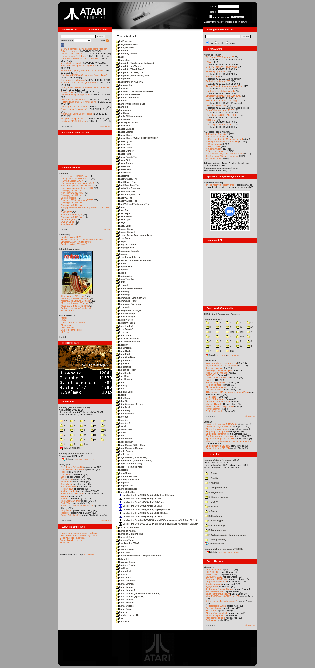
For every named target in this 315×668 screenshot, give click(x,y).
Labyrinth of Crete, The (129, 72)
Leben (121, 263)
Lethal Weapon (125, 323)
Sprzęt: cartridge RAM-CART (220, 438)
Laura (120, 207)
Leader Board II (125, 232)
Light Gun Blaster (127, 357)
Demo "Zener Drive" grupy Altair (221, 67)
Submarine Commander (73, 469)
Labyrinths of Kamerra (129, 82)
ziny (230, 351)
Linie (120, 388)
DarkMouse (211, 620)
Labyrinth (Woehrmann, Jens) (133, 75)
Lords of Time (125, 537)
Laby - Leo (123, 60)
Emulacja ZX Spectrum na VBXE (77, 200)
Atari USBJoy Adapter (216, 429)
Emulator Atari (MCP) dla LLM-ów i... (224, 96)
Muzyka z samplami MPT (73, 118)
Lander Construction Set (130, 104)
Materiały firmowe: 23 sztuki (74, 303)
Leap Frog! (123, 238)
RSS (105, 40)
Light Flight (123, 354)
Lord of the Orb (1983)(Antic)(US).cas (140, 506)
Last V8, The (124, 198)
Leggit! (121, 273)
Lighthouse (123, 367)
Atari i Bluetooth (213, 569)
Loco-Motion (124, 438)
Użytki (221, 43)
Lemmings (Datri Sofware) (131, 298)
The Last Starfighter (71, 501)
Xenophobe (66, 484)
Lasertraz (122, 176)
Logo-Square (124, 473)
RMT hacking (212, 76)
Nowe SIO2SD (213, 574)
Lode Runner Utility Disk (130, 445)
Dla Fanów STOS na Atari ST (220, 57)
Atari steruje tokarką (215, 618)
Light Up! (122, 363)
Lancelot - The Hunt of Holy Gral (134, 91)
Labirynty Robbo (126, 53)
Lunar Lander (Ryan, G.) (130, 596)
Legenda (122, 269)
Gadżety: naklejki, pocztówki (219, 436)
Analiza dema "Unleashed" (74, 109)
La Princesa (124, 41)
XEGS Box (211, 610)
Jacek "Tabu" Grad (215, 399)
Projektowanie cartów (216, 581)
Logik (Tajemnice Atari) (129, 467)
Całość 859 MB (214, 543)
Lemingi (122, 285)
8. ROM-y (211, 506)
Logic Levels (124, 454)
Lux (119, 618)
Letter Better (124, 335)
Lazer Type (123, 219)
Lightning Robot (126, 370)
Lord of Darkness (126, 489)
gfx (250, 327)
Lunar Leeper (124, 599)
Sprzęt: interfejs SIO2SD (218, 448)
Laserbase (123, 166)
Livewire (122, 420)
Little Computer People (129, 404)
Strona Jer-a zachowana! (73, 80)
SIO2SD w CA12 (214, 577)
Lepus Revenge (125, 313)
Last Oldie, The (125, 191)
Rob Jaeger (211, 397)
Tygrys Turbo (212, 586)
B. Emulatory (213, 516)
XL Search (66, 332)
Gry (211, 43)
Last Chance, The (126, 179)
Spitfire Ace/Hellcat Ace (72, 493)
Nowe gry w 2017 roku (72, 195)
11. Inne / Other (213, 158)
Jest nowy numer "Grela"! (73, 99)
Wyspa (64, 496)
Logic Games (124, 451)
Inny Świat (66, 510)
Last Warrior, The (126, 201)
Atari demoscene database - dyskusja (78, 535)
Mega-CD (210, 120)
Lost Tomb (123, 552)
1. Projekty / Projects (216, 134)
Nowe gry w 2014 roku (72, 217)
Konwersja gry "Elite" (216, 71)
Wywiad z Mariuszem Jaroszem (221, 363)
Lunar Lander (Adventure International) (138, 593)
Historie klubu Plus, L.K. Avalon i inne (79, 102)
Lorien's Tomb (125, 540)
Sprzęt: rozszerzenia (216, 434)
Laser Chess (124, 135)
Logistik (122, 470)
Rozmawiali (210, 360)
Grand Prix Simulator (71, 515)
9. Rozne (211, 511)
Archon (64, 498)
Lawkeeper (123, 213)
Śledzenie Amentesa (216, 387)
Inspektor (65, 513)
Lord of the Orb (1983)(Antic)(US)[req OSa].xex (145, 509)
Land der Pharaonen (128, 94)
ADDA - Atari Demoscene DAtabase (222, 314)
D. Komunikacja (215, 525)
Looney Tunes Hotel (128, 479)
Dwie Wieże (67, 503)
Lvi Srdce (122, 621)
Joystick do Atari (214, 584)
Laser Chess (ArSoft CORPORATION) (137, 138)
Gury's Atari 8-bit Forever (73, 322)
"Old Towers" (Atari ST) (72, 467)
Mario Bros (66, 481)
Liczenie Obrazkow (127, 338)
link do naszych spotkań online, (221, 185)
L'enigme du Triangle (128, 310)
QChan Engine (68, 222)
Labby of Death (125, 47)
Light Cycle (123, 351)
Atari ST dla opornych (71, 214)
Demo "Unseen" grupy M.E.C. (220, 110)
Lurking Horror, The (128, 615)
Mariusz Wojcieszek (215, 382)
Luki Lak (122, 568)
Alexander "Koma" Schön (218, 401)
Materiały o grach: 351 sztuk (75, 305)
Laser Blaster (124, 132)
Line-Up (121, 385)
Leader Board (124, 229)
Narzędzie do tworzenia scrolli (75, 178)
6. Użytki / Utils (213, 146)
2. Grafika (211, 478)
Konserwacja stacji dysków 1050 (77, 185)
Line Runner (124, 379)
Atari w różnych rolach (216, 613)
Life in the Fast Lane (128, 341)
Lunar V (121, 612)
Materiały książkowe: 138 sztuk (76, 301)
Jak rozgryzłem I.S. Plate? (74, 106)
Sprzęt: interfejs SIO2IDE (218, 446)
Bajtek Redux (67, 310)
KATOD (209, 380)
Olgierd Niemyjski (214, 411)
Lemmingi (123, 294)
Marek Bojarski (213, 409)
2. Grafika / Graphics (216, 136)
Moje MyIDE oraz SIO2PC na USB (223, 596)
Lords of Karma (125, 531)
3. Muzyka (212, 483)
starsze (107, 229)
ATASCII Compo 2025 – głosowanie (78, 82)
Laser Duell (123, 144)
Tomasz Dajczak (214, 368)
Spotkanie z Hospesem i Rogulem (77, 65)
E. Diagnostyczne (216, 530)
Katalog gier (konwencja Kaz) (74, 407)
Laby (120, 57)
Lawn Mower (124, 216)
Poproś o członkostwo (236, 22)
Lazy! (120, 222)
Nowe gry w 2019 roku (72, 193)
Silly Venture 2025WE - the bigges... (223, 100)
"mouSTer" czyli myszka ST (219, 426)
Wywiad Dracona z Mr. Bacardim (222, 365)
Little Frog (123, 410)
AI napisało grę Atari (71, 63)
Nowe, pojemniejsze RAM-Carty (221, 424)
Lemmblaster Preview (129, 288)
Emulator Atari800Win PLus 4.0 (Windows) (82, 239)
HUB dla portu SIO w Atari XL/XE (222, 115)
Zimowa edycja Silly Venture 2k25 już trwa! (82, 70)
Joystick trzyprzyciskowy (218, 594)
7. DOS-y (211, 502)
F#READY (211, 375)
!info (230, 332)
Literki (121, 395)
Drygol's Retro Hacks (71, 330)
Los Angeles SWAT (127, 543)
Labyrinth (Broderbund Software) (135, 63)
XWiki (63, 320)
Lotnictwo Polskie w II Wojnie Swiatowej (138, 555)
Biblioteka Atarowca (69, 249)
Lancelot (122, 88)
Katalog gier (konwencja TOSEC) (76, 453)
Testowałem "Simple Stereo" (219, 589)
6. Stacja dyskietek (216, 497)
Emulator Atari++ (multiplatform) (76, 242)
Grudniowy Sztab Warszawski (220, 91)
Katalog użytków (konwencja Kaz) (221, 460)
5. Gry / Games (213, 144)
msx (240, 336)
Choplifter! (66, 474)
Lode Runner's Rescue (129, 448)
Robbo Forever (68, 486)
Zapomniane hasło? (214, 22)
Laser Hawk (123, 154)
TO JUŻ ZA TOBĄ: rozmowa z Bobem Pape (227, 392)
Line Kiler (122, 376)
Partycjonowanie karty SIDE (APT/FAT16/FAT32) (85, 207)
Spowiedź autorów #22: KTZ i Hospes (79, 58)
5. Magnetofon (214, 492)
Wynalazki (209, 567)
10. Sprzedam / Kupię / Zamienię (222, 156)
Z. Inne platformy (215, 539)
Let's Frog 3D (124, 329)
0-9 (63, 420)
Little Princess (125, 413)
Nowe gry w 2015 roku (72, 205)
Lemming (122, 291)
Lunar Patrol (124, 609)
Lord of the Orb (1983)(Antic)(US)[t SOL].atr (143, 513)
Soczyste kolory (213, 608)
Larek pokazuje (68, 198)
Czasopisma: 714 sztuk (72, 296)
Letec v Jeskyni (125, 316)
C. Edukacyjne (214, 520)
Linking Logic (125, 392)
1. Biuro (211, 473)
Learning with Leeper (128, 257)
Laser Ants (123, 125)
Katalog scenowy (213, 319)
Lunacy (121, 574)
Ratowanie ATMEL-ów (216, 579)
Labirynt (122, 50)
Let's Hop (122, 332)
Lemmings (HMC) (126, 301)
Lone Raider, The (126, 476)
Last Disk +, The (126, 182)
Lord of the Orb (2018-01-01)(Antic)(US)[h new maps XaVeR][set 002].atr (158, 524)
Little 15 (122, 401)
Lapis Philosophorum (129, 116)
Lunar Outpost (125, 606)
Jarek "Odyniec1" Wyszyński (220, 406)
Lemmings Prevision (128, 304)
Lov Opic (122, 559)
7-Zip (85, 459)
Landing (122, 107)
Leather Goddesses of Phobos (133, 260)
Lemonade (123, 307)
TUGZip (92, 459)
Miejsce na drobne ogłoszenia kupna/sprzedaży (229, 441)
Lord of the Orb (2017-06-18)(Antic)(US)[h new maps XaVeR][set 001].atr (158, 520)
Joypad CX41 (67, 92)
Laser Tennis (124, 163)
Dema (232, 43)
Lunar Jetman (125, 584)
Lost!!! (121, 546)
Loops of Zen (124, 485)
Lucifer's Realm (126, 565)
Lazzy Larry (123, 226)
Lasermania (123, 169)
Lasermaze (123, 172)
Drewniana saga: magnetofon (75, 94)
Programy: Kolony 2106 (217, 431)
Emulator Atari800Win (71, 237)
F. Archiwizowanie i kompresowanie (225, 535)
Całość (67, 459)
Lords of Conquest (127, 527)
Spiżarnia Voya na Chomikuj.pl (76, 308)
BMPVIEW (66, 212)
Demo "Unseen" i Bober (72, 56)
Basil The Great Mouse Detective (77, 505)
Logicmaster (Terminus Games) (134, 460)
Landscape (123, 110)
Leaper (121, 241)
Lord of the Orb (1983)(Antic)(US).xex (140, 516)
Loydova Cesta (125, 562)
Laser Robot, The (126, 157)
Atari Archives (67, 327)
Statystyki (64, 542)
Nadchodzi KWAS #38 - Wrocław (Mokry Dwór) (84, 75)
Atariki (64, 318)
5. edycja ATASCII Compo (73, 121)
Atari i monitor (68, 224)
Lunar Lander (124, 587)
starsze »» (105, 126)
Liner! (120, 382)
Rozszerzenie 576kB (216, 606)
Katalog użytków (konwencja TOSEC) (223, 549)
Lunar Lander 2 (125, 590)
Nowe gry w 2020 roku (72, 190)
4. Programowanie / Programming (222, 141)
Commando (67, 479)
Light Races (124, 360)
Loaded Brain (124, 429)
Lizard (121, 426)
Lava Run (122, 210)
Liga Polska (123, 348)
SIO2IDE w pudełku (215, 615)
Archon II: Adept (69, 491)
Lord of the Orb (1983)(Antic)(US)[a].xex (141, 502)
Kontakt (63, 337)
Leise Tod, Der (125, 279)
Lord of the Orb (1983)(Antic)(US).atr (140, 498)
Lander (121, 100)
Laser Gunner (125, 151)
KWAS (209, 62)
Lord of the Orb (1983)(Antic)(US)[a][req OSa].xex (146, 495)
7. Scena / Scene (214, 149)
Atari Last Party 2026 (216, 105)
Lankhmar (123, 113)
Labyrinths (123, 78)
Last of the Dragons (128, 188)
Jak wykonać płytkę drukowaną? (221, 601)
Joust (63, 477)
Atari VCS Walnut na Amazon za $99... (225, 86)
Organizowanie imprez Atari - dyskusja (78, 533)
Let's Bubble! (124, 326)
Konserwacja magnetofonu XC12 (77, 188)
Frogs (64, 472)
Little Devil (123, 407)
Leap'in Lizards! (126, 244)
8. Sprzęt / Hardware (216, 151)
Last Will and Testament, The (132, 204)
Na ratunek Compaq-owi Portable (77, 114)
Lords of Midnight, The (129, 534)
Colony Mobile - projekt (71, 540)
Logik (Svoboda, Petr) (129, 463)
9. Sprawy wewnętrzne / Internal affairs (225, 153)
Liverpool (122, 416)
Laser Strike (124, 160)
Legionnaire (124, 276)
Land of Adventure (127, 97)
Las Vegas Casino (127, 122)
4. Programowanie (216, 487)
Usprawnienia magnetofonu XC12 (77, 183)
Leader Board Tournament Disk (134, 235)
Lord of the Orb (125, 492)
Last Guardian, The (127, 185)
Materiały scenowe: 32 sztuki (75, 298)
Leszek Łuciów (213, 389)
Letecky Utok (124, 320)
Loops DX (122, 482)
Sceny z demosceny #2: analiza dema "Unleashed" (86, 87)
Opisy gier (64, 464)
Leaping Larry (125, 247)
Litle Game (123, 398)
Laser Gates (124, 147)
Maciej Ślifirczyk (213, 404)
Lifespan (122, 345)
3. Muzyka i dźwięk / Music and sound (224, 139)
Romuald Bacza (213, 385)
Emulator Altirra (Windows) (74, 244)
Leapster (122, 254)
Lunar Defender (125, 580)
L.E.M (120, 282)
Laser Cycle (124, 141)
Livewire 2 (123, 423)
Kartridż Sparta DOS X (72, 181)
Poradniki (64, 173)
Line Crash (123, 373)
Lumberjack (124, 571)
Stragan (208, 422)
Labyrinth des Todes (128, 66)
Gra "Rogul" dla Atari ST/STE (220, 124)
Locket (121, 432)
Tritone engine (68, 219)
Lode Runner (124, 442)
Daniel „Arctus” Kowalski (218, 377)
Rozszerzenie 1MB (215, 591)
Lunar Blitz (123, 577)
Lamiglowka (124, 85)
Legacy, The (124, 266)
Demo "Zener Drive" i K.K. (74, 53)
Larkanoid (123, 119)
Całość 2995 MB (70, 448)
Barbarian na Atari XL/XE (218, 81)
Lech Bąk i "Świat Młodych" (219, 370)
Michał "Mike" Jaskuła (216, 373)
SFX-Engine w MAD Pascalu (75, 176)
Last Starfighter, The (128, 194)
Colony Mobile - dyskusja (72, 538)
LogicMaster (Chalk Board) (131, 457)
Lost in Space (125, 549)
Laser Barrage (125, 129)
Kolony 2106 (67, 489)
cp (250, 322)
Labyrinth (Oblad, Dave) (130, 69)
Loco (120, 435)
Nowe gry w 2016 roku (72, 202)
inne (84, 444)
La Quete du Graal (127, 44)
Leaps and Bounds (127, 251)
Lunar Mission (125, 602)
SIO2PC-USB (212, 572)
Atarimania (66, 325)
